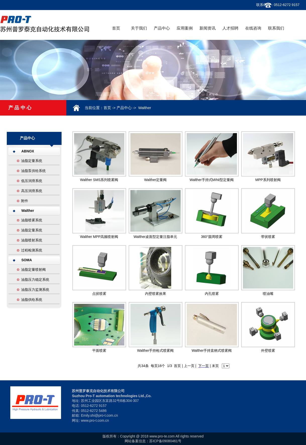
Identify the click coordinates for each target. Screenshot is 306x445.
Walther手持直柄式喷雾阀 (212, 350)
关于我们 (139, 28)
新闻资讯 (207, 28)
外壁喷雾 (268, 350)
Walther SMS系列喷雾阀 (99, 180)
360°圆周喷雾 (211, 237)
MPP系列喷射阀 (267, 180)
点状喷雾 (99, 294)
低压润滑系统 (31, 181)
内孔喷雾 (212, 294)
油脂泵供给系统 (33, 171)
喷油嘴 (268, 294)
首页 (116, 28)
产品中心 (162, 28)
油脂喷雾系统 (31, 220)
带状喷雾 (268, 237)
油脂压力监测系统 (35, 290)
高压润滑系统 (31, 191)
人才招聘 (230, 28)
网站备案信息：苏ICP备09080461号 (153, 441)
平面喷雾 (99, 350)
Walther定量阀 (155, 180)
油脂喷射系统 (31, 240)
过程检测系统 (31, 250)
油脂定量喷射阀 (33, 270)
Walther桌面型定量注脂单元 (155, 237)
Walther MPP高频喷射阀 (99, 237)
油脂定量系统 (31, 161)
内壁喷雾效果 (155, 294)
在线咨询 (253, 28)
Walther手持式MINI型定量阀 (212, 180)
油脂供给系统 (31, 300)
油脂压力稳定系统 (35, 280)
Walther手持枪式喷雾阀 (155, 350)
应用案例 (185, 28)
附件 (24, 201)
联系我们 (276, 28)
